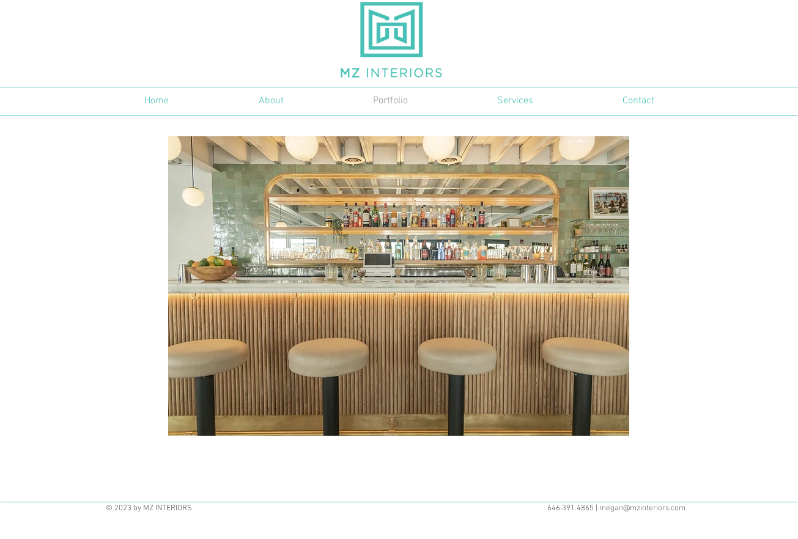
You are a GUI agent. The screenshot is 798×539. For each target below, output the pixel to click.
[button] (398, 286)
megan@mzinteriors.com (642, 508)
